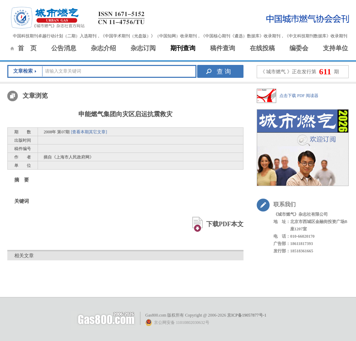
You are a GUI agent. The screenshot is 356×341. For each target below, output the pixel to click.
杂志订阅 (143, 48)
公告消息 (63, 48)
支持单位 (335, 48)
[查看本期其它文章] (89, 131)
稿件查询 (222, 48)
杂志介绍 (103, 48)
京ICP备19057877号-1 (246, 315)
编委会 (298, 48)
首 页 (27, 48)
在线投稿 (262, 48)
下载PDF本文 (224, 224)
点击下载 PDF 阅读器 (298, 95)
